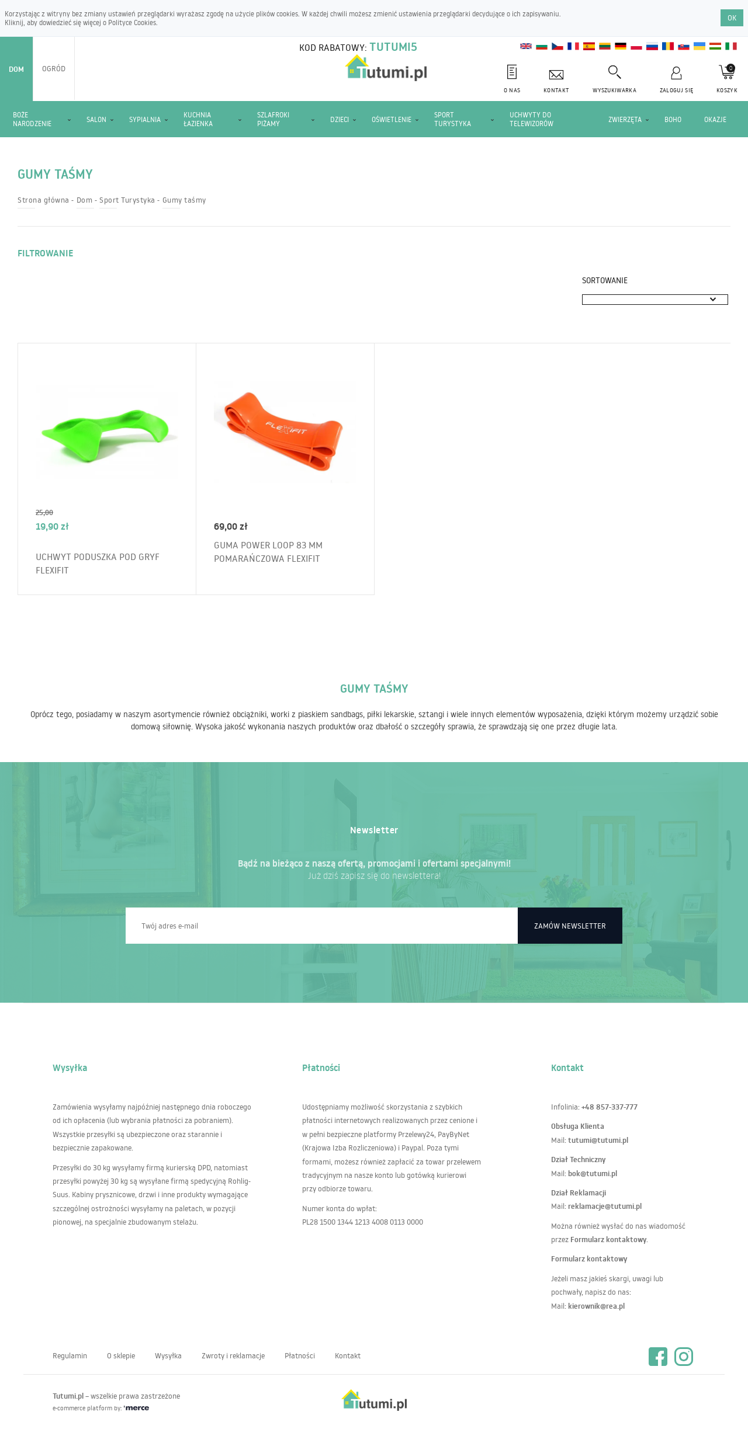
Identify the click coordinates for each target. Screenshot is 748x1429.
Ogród (53, 68)
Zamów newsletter (570, 925)
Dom (16, 69)
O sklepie (121, 1355)
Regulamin (70, 1355)
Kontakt (348, 1355)
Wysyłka (168, 1355)
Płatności (300, 1355)
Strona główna (44, 199)
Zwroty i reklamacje (233, 1355)
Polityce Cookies (132, 22)
